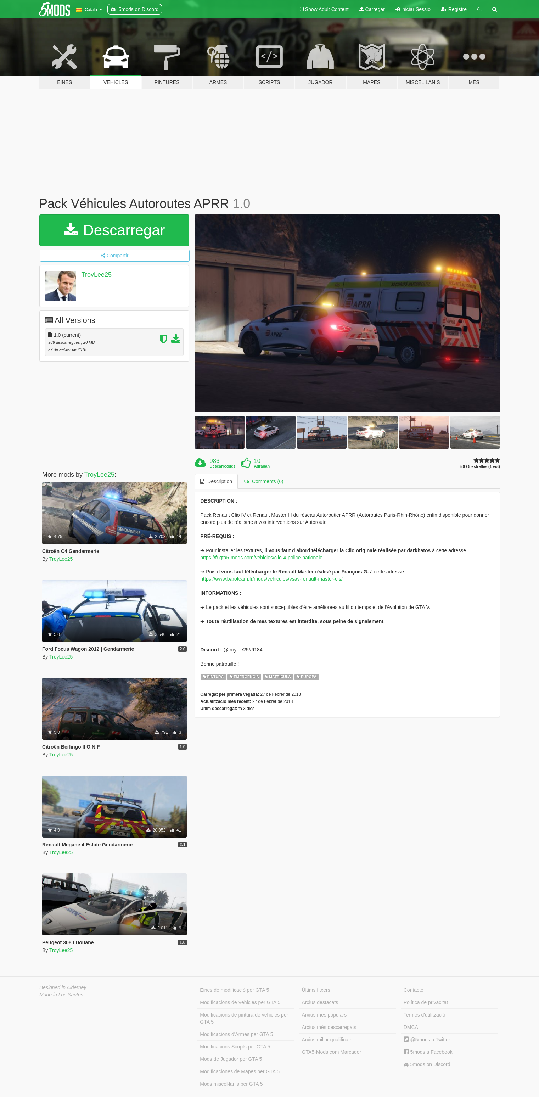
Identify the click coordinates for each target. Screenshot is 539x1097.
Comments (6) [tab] (263, 481)
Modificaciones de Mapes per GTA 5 (240, 1071)
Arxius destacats (320, 1002)
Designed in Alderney (62, 987)
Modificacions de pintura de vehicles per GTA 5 (244, 1018)
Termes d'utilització (424, 1015)
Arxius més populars (324, 1015)
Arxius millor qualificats (327, 1039)
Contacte (413, 990)
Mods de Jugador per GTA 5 (231, 1059)
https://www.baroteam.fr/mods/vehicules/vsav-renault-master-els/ (271, 579)
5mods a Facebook (428, 1052)
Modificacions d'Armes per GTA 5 (236, 1034)
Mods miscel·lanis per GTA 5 (231, 1084)
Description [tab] (216, 481)
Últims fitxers (316, 990)
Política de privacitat (426, 1002)
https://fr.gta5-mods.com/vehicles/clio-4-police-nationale (261, 557)
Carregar (372, 9)
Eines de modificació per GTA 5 (234, 990)
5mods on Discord (427, 1065)
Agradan (262, 466)
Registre (454, 9)
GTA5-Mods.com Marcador (331, 1052)
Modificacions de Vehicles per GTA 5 (240, 1002)
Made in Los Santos (61, 994)
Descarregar (114, 230)
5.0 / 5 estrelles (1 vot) (480, 467)
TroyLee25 (97, 274)
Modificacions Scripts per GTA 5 (235, 1047)
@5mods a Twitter (427, 1039)
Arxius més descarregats (329, 1027)
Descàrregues (223, 466)
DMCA (411, 1027)
